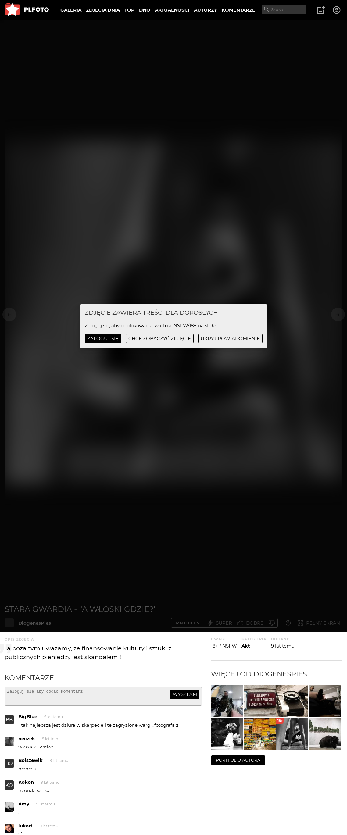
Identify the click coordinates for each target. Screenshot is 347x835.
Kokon (26, 785)
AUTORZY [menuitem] (205, 10)
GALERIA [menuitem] (70, 10)
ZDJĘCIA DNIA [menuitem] (103, 10)
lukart (25, 828)
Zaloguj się (103, 338)
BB (9, 722)
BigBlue (27, 719)
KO (9, 788)
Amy (23, 806)
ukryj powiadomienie (230, 338)
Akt (245, 646)
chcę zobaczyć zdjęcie (159, 338)
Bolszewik (30, 763)
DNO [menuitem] (144, 10)
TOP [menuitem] (129, 10)
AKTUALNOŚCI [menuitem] (172, 10)
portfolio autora (238, 760)
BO (9, 766)
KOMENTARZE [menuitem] (238, 10)
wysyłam (185, 694)
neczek (26, 741)
